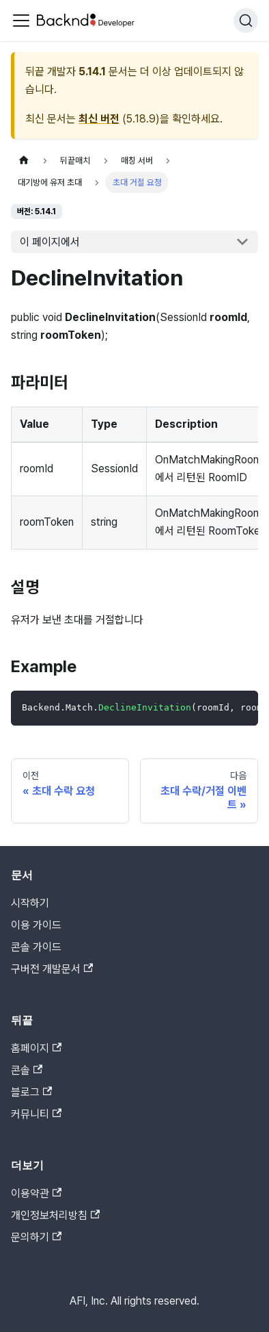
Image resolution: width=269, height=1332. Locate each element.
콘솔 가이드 (36, 946)
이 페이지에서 (50, 241)
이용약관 (36, 1193)
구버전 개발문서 (52, 968)
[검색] (245, 20)
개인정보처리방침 (55, 1215)
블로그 (31, 1092)
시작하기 (30, 903)
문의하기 (36, 1237)
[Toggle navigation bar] (21, 20)
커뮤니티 (36, 1113)
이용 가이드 (36, 925)
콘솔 (26, 1070)
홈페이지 (36, 1048)
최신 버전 (99, 118)
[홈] (24, 160)
